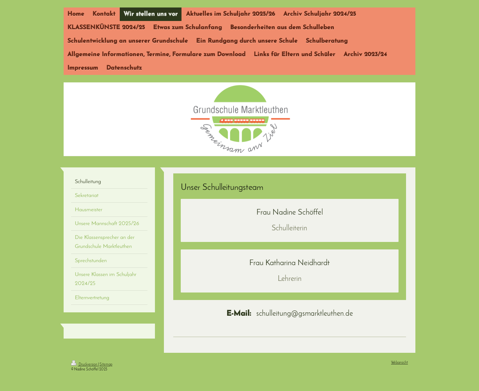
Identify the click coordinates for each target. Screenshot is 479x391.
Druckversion (84, 364)
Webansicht (399, 362)
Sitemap (106, 364)
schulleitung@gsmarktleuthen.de (289, 314)
